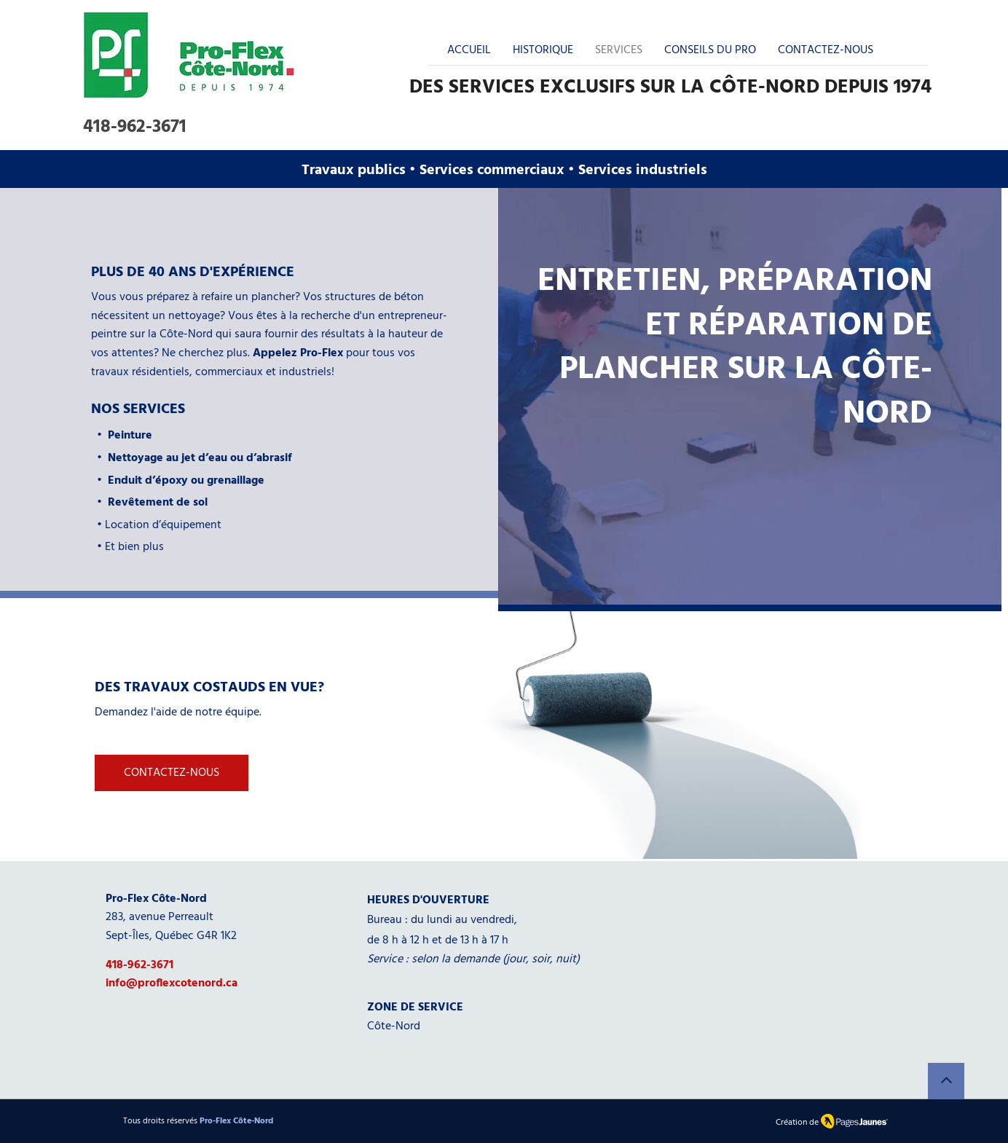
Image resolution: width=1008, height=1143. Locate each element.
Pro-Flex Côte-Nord (236, 1121)
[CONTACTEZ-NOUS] (171, 773)
